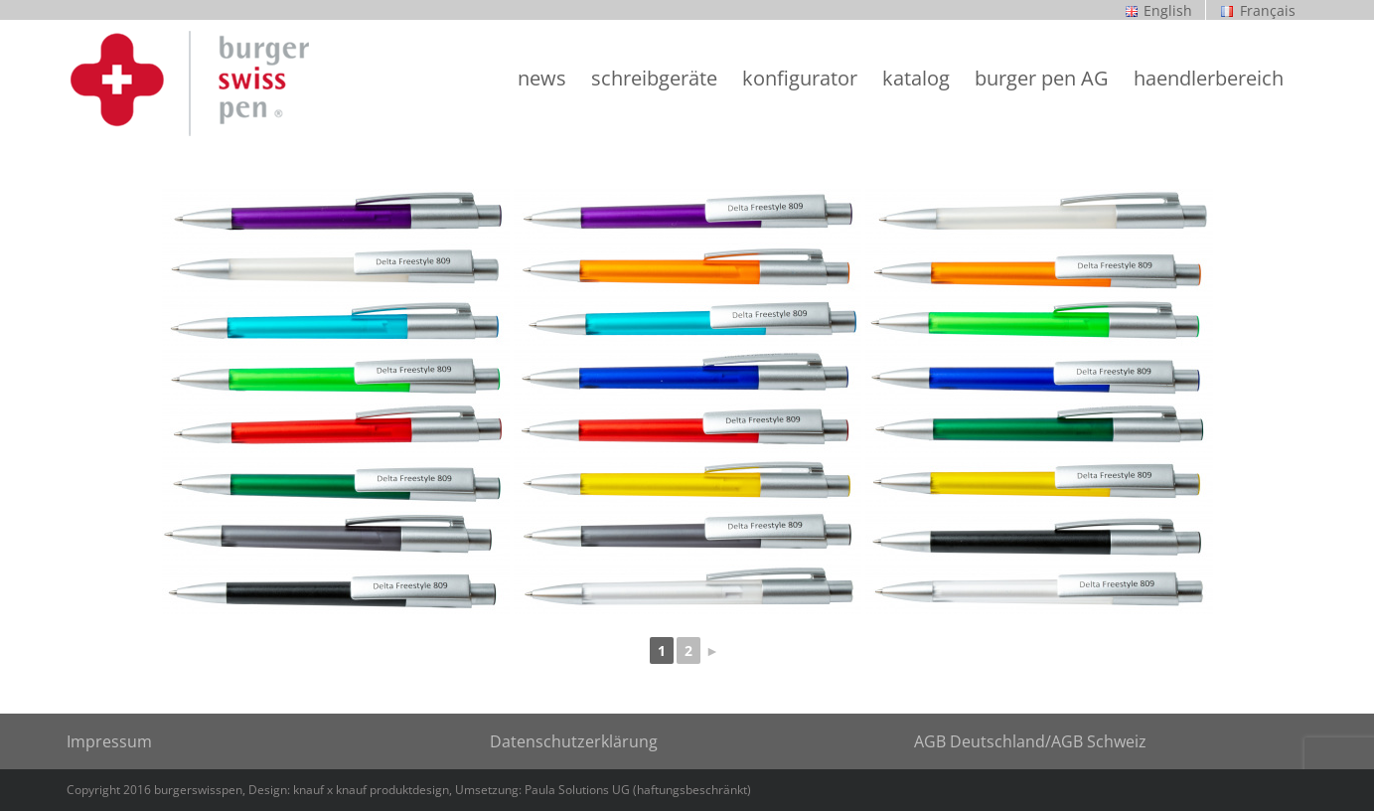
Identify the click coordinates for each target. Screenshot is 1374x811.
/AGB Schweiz (1095, 741)
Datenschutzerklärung (574, 741)
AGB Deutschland (979, 741)
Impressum (109, 741)
